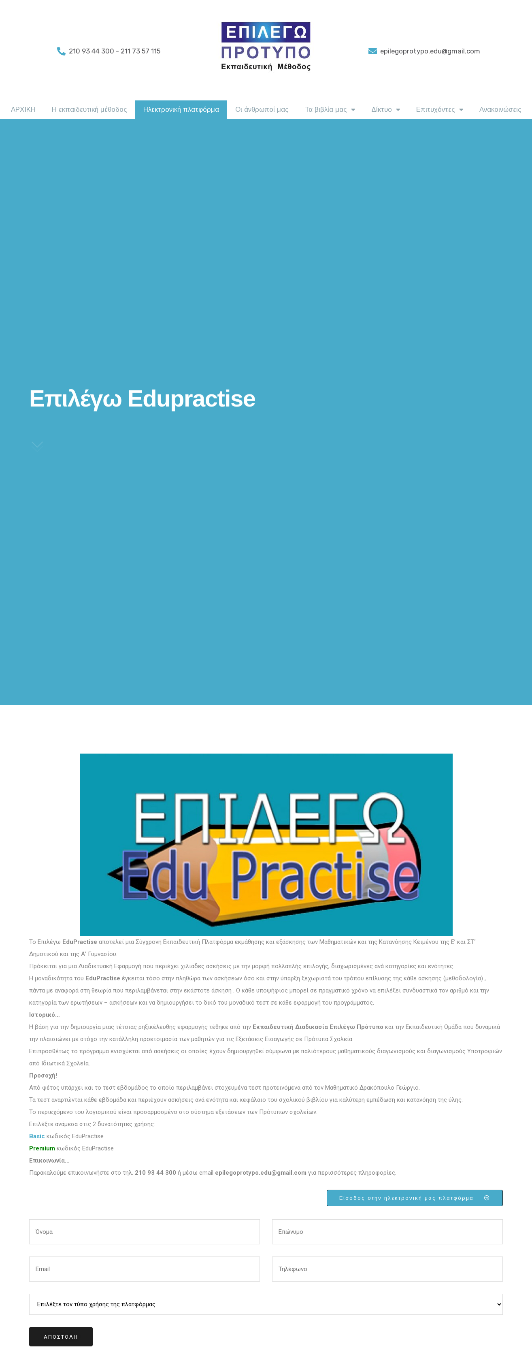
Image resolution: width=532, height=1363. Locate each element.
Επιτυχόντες (439, 109)
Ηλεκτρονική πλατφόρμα (181, 109)
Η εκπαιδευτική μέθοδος (89, 109)
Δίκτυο (385, 109)
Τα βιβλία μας (330, 109)
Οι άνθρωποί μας (262, 109)
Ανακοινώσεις (500, 109)
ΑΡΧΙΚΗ (23, 109)
